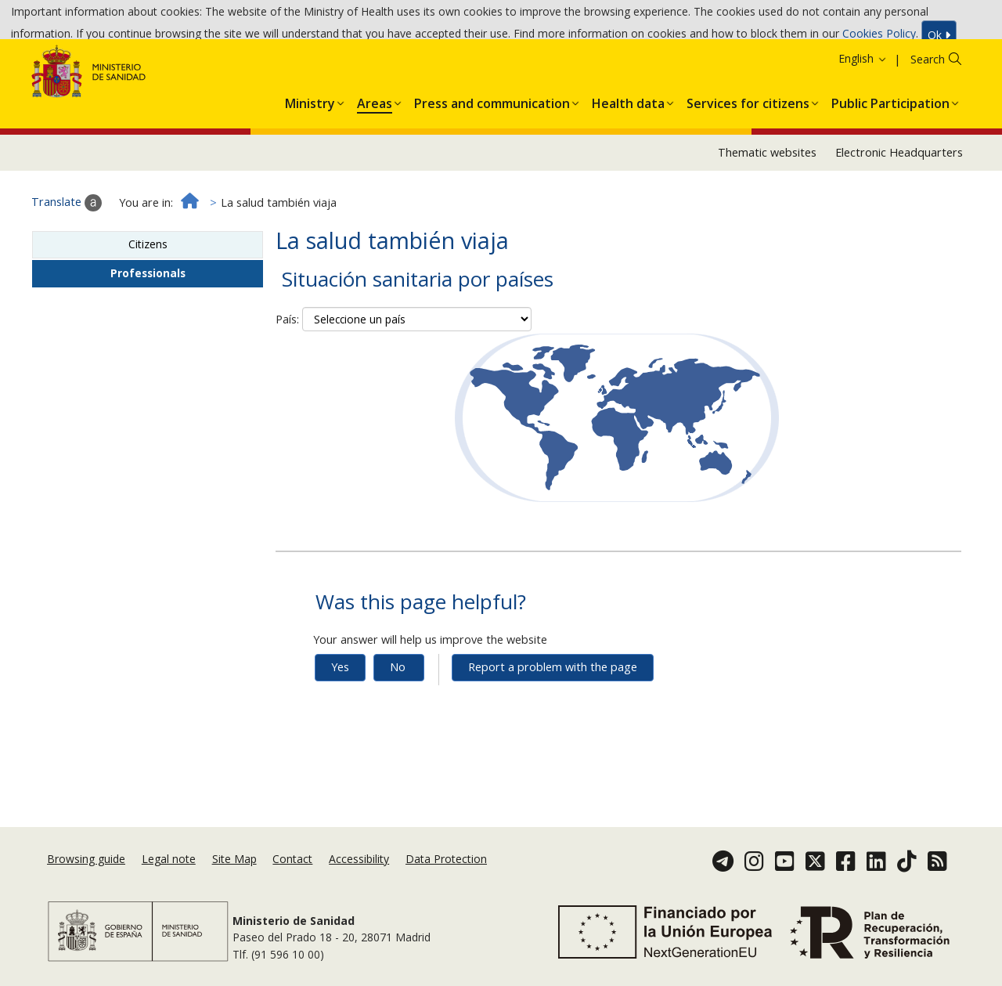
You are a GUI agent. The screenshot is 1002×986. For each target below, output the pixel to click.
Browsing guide (86, 872)
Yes (340, 718)
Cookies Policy (879, 37)
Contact (292, 872)
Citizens (148, 295)
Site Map (234, 872)
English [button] (863, 110)
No (397, 718)
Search (927, 110)
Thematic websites (767, 204)
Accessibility (359, 872)
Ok (939, 38)
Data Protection (446, 872)
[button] (310, 152)
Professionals (148, 324)
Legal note (169, 872)
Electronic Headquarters (899, 204)
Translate (66, 254)
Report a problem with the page (552, 718)
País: (287, 370)
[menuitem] (310, 152)
